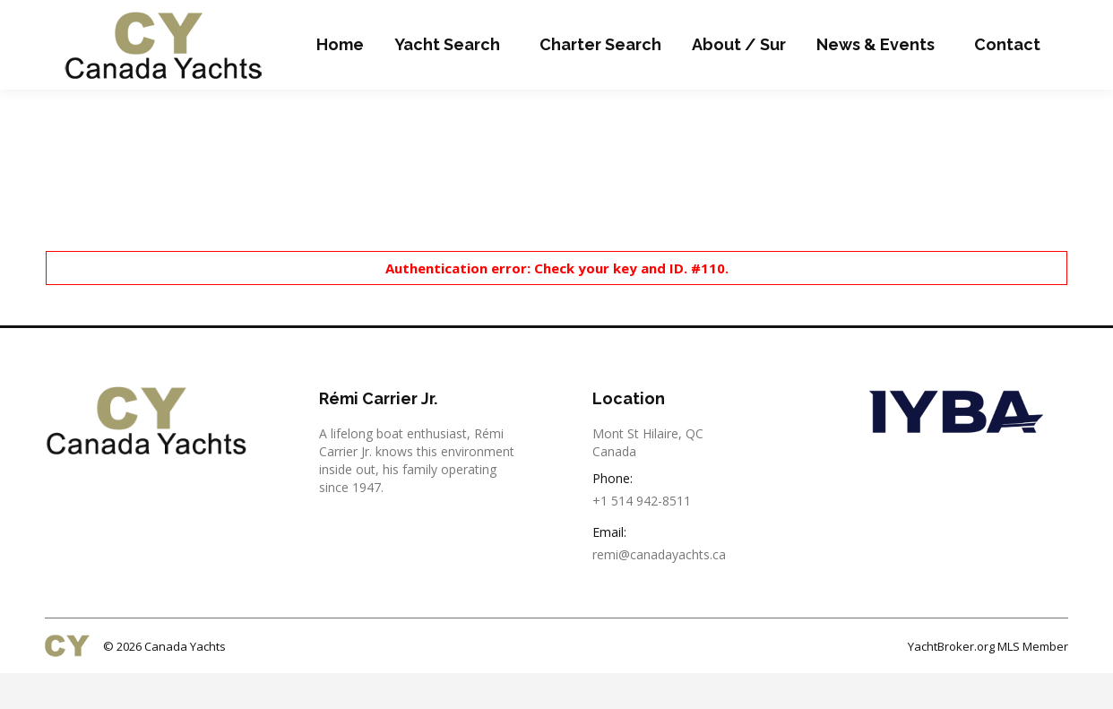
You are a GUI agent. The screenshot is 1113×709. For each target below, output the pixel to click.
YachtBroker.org (951, 682)
